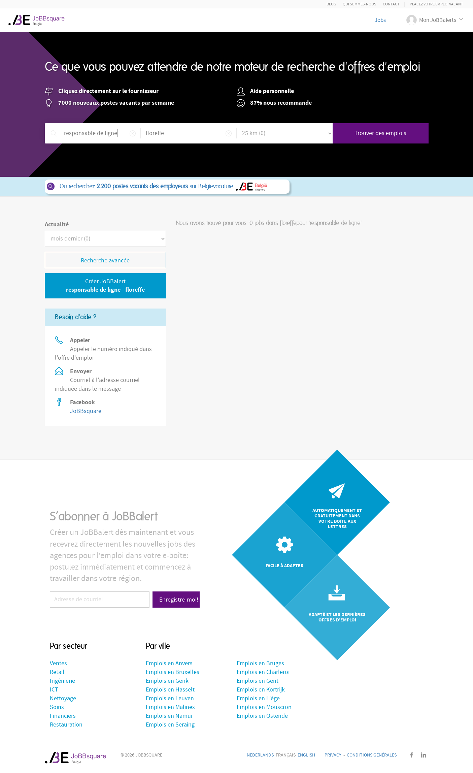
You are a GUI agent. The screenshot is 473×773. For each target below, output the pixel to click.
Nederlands (260, 755)
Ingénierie (62, 681)
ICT (54, 690)
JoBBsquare (85, 411)
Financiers (63, 716)
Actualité (57, 224)
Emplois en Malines (170, 707)
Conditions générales (372, 755)
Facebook (412, 755)
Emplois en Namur (169, 716)
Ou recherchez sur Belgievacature (166, 187)
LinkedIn (423, 755)
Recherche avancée (105, 260)
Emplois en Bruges (260, 663)
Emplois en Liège (258, 698)
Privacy (333, 755)
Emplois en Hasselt (170, 690)
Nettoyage (63, 698)
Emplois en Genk (167, 681)
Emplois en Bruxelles (172, 672)
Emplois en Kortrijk (261, 690)
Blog (331, 4)
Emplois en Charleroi (263, 672)
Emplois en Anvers (169, 663)
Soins (57, 707)
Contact (391, 4)
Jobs (380, 20)
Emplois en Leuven (170, 698)
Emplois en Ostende (262, 716)
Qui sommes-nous (359, 4)
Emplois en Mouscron (264, 707)
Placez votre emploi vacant (436, 4)
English (306, 755)
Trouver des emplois (380, 133)
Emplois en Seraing (170, 725)
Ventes (58, 663)
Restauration (66, 725)
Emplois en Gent (257, 681)
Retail (57, 672)
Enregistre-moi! (178, 600)
